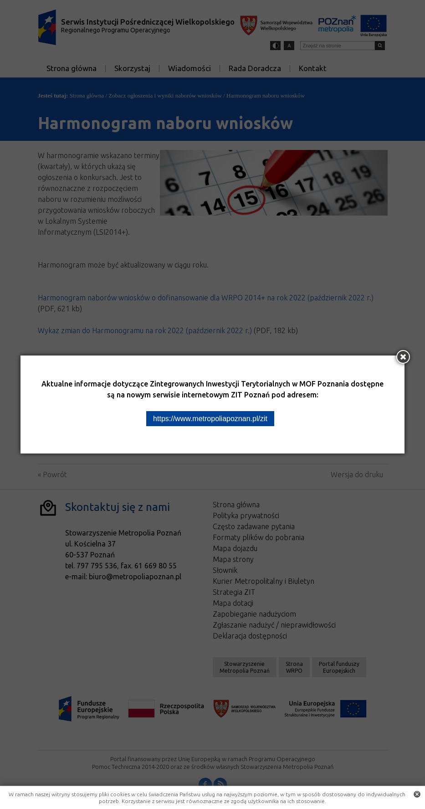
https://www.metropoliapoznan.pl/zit (210, 419)
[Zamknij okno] (403, 357)
